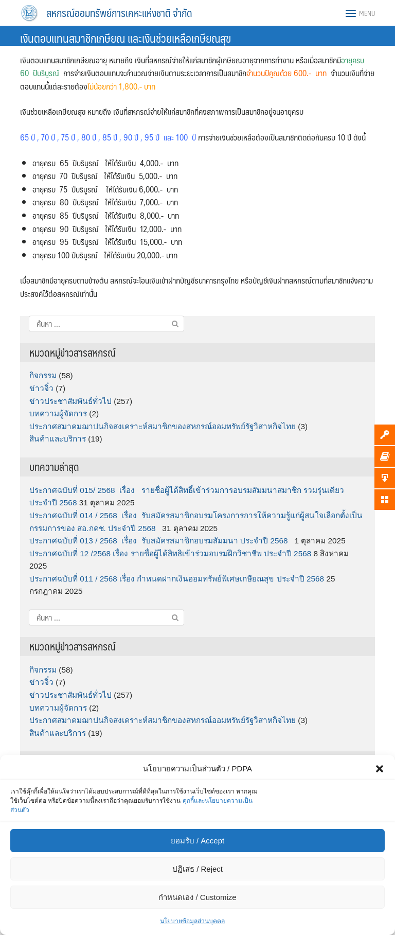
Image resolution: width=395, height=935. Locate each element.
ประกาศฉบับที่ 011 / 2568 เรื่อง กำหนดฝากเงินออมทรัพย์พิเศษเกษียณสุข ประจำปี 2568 (176, 578)
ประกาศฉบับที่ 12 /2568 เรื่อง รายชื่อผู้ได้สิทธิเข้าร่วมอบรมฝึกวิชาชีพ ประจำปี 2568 (170, 553)
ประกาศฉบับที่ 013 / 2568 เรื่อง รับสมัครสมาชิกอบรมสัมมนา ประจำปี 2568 (160, 540)
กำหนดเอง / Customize (197, 897)
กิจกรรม (43, 375)
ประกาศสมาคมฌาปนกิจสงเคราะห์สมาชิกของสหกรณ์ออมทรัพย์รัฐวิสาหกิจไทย (162, 426)
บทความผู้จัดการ (58, 413)
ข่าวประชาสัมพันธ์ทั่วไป (70, 401)
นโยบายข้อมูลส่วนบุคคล (192, 921)
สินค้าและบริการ (57, 438)
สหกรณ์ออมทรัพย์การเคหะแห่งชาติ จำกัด (119, 13)
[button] (379, 769)
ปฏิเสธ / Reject (197, 869)
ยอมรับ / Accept (197, 840)
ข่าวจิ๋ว (41, 388)
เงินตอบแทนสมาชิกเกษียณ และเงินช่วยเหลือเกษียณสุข (125, 37)
